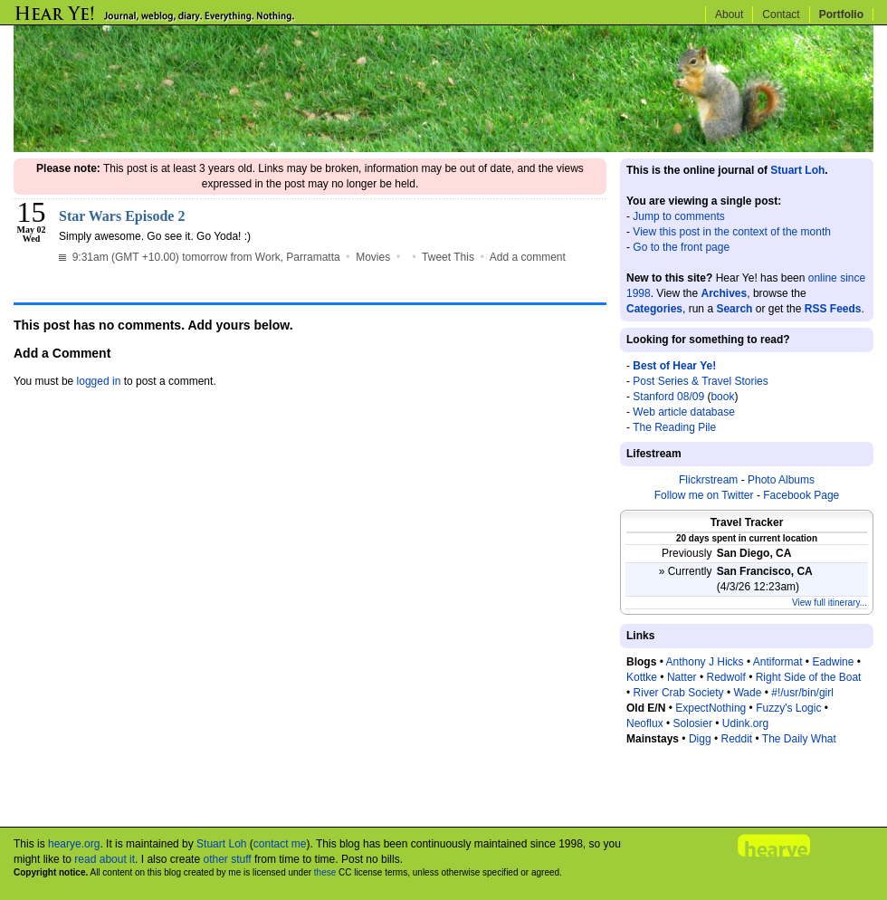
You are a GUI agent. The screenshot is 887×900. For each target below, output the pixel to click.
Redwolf (725, 677)
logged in (99, 381)
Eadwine (833, 662)
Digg (700, 738)
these (325, 872)
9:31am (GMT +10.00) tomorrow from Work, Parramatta (199, 257)
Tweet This (448, 257)
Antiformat (778, 662)
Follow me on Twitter (704, 495)
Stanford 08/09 (668, 396)
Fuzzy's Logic (788, 708)
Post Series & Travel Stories (700, 381)
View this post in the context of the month (732, 231)
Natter (682, 677)
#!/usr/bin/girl (802, 692)
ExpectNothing (710, 708)
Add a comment (528, 257)
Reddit (736, 738)
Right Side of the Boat (809, 677)
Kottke (641, 677)
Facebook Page (801, 495)
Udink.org (745, 723)
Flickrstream (708, 480)
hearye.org (74, 844)
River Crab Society (679, 692)
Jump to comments (678, 216)
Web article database (684, 412)
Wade (747, 692)
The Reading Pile (674, 427)
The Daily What (799, 738)
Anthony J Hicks (705, 662)
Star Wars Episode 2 (122, 216)
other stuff (227, 859)
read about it (104, 859)
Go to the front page (681, 247)
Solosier (692, 723)
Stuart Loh (797, 170)
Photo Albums (781, 480)
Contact (780, 14)
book (722, 396)
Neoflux (644, 723)
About (729, 14)
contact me (280, 844)
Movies (373, 257)
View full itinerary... (829, 603)
